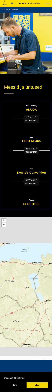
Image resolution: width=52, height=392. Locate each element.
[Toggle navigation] (47, 3)
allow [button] (37, 385)
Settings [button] (19, 378)
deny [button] (15, 385)
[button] (4, 221)
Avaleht (5, 10)
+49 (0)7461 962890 (31, 3)
